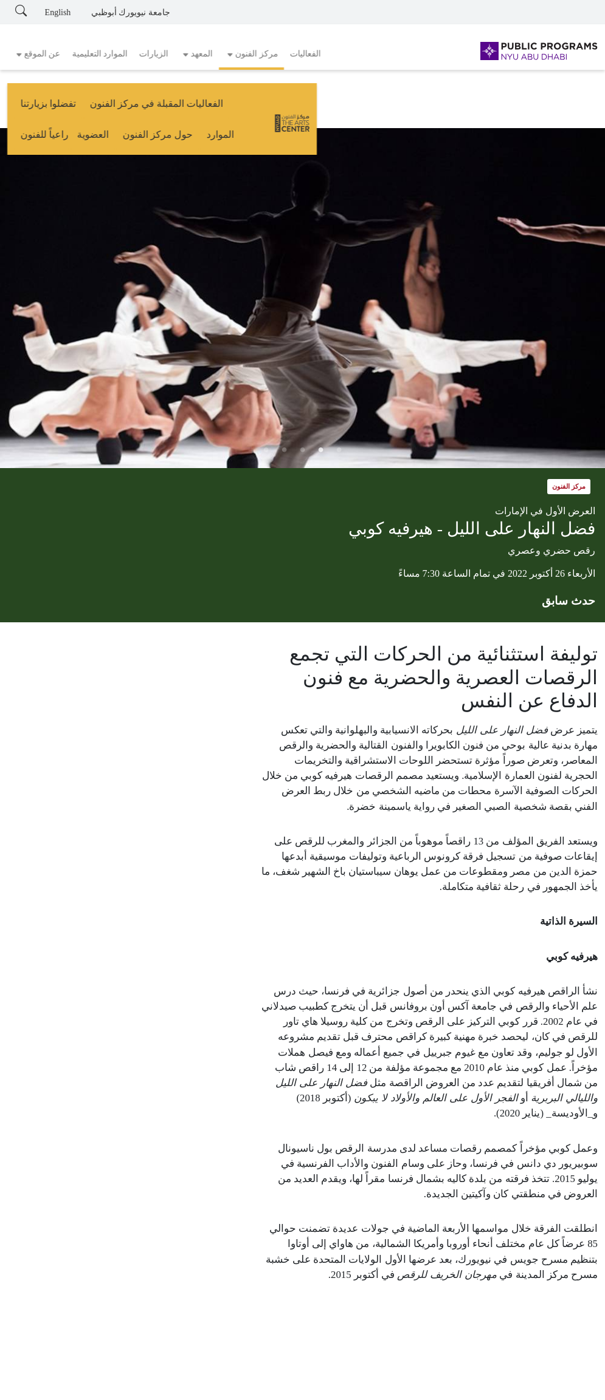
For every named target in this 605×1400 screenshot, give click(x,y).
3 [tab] (303, 450)
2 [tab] (321, 450)
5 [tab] (266, 450)
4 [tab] (284, 450)
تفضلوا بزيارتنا (268, 108)
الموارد (213, 108)
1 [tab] (339, 450)
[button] (252, 54)
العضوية (85, 108)
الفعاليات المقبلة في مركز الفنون (376, 108)
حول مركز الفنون (150, 108)
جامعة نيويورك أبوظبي (130, 12)
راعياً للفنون (37, 108)
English (58, 12)
